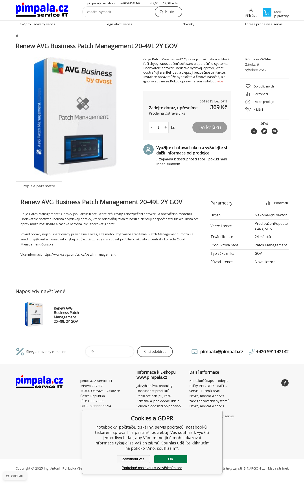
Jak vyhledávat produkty (154, 385)
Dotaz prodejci (264, 102)
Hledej (169, 11)
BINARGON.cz (254, 468)
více (220, 81)
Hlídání (258, 109)
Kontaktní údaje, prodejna (208, 380)
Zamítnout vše (133, 459)
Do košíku (209, 127)
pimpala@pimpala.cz (101, 3)
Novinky (188, 24)
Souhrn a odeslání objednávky (158, 406)
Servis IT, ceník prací (204, 390)
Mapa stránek (278, 468)
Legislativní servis (118, 24)
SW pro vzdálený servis (37, 24)
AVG (262, 69)
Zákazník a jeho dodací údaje (157, 401)
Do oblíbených (263, 86)
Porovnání (260, 94)
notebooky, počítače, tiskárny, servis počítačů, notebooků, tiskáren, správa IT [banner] (42, 10)
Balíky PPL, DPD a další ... (208, 385)
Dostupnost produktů (152, 390)
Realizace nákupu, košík (153, 396)
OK (170, 459)
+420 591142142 (130, 3)
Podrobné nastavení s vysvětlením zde (152, 468)
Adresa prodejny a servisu (264, 24)
